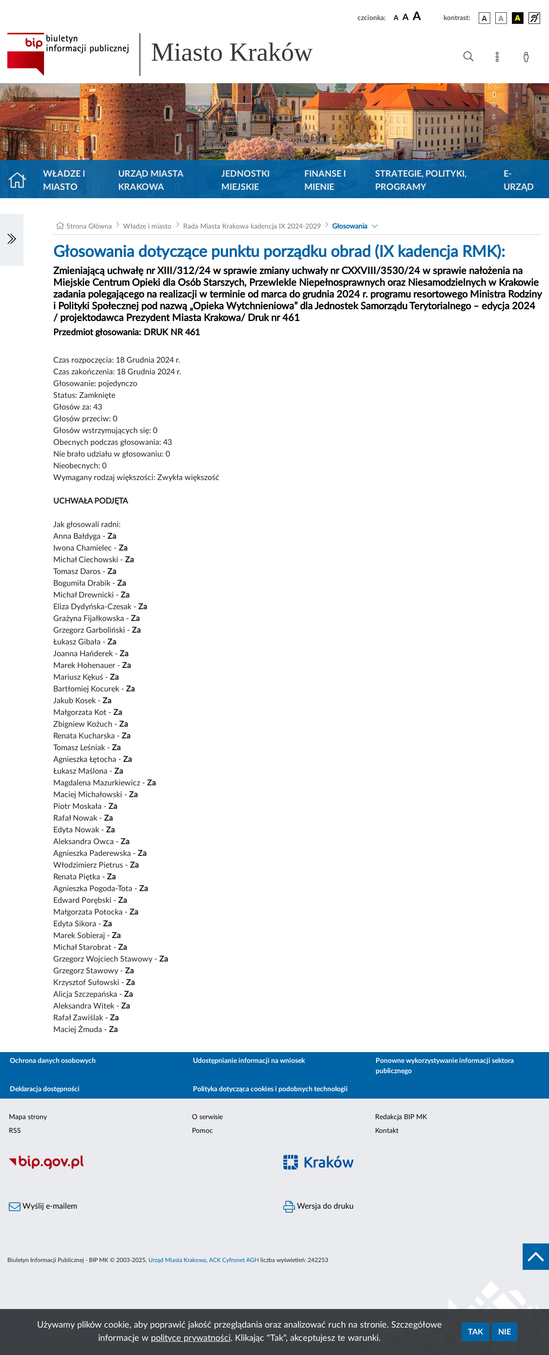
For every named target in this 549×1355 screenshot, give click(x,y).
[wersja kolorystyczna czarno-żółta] (517, 18)
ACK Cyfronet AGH (234, 1260)
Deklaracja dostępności (45, 1089)
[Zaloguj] (528, 58)
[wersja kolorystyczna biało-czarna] (501, 18)
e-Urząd (519, 181)
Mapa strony (28, 1117)
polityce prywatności (191, 1338)
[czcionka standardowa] (396, 17)
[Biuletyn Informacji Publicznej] (137, 1168)
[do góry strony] (536, 1256)
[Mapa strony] (499, 58)
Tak (475, 1332)
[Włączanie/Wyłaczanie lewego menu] (11, 240)
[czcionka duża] (427, 16)
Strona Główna (89, 226)
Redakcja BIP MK (401, 1117)
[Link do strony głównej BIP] (173, 54)
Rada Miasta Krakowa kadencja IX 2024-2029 (252, 226)
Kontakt (387, 1130)
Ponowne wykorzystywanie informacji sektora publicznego (445, 1066)
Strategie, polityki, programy (420, 181)
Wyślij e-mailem (43, 1207)
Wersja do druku (318, 1207)
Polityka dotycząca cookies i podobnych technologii (270, 1089)
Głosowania (349, 226)
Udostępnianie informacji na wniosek (249, 1060)
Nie (504, 1332)
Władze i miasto (64, 181)
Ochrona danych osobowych (53, 1060)
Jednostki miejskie (245, 181)
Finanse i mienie (325, 181)
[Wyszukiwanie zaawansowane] (468, 57)
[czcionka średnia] (405, 17)
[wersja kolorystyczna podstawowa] (484, 18)
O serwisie (207, 1117)
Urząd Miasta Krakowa (150, 181)
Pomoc (202, 1130)
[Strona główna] (21, 181)
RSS (15, 1130)
